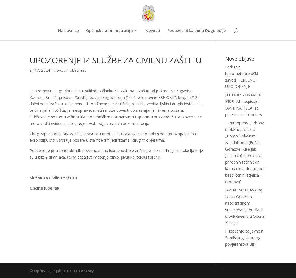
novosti (60, 70)
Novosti (152, 31)
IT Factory (84, 270)
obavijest (78, 70)
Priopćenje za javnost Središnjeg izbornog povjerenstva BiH (244, 237)
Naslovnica (68, 31)
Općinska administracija (109, 31)
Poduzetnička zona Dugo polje (196, 31)
